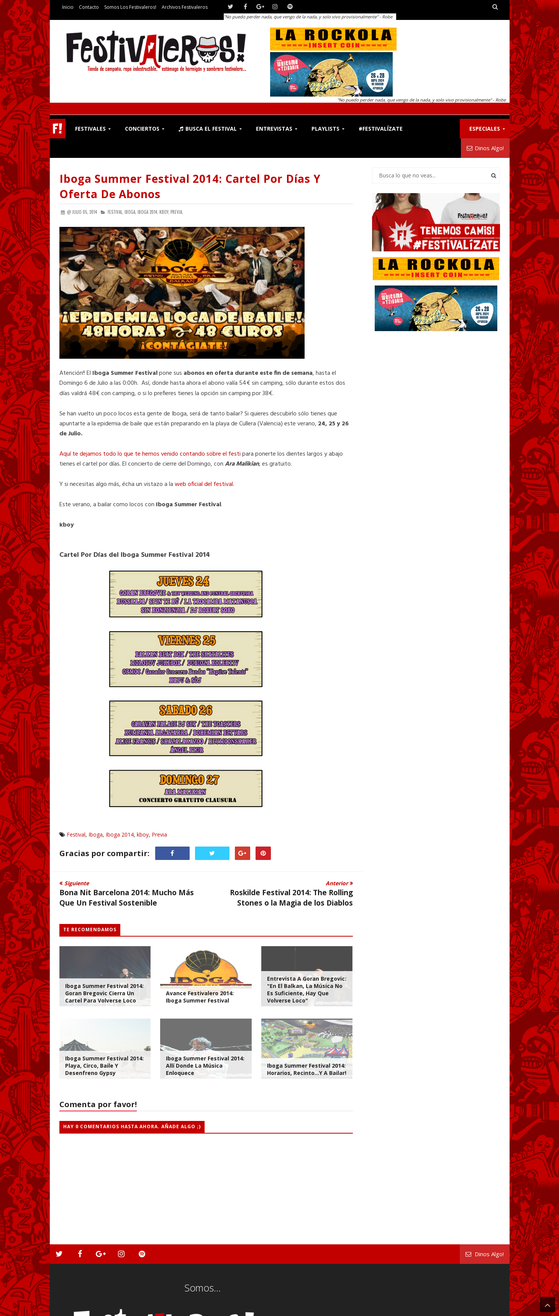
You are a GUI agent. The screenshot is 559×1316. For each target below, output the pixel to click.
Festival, (115, 212)
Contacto (89, 7)
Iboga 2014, (148, 212)
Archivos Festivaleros (185, 7)
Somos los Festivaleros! (130, 7)
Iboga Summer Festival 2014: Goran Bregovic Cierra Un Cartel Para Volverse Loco (104, 993)
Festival (76, 834)
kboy (143, 834)
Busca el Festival (208, 128)
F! (58, 128)
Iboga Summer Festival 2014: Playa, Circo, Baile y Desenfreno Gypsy (104, 1065)
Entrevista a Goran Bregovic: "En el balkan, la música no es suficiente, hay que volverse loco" (306, 989)
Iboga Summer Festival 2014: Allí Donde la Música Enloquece (205, 1065)
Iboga (96, 834)
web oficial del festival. (204, 484)
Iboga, (130, 212)
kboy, (164, 212)
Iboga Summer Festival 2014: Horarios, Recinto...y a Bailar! (306, 1069)
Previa (159, 834)
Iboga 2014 (120, 834)
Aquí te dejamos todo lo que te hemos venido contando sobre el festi (150, 454)
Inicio (68, 7)
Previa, (176, 212)
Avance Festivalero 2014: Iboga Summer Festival (200, 996)
